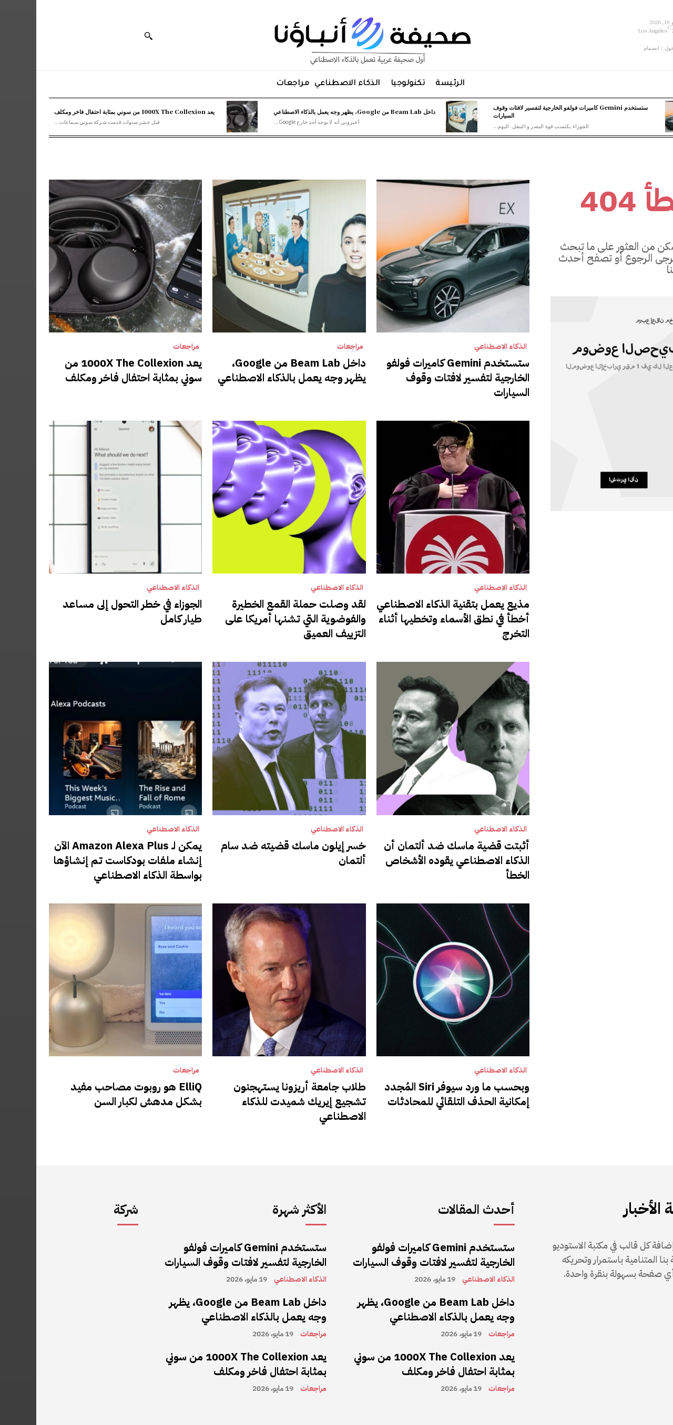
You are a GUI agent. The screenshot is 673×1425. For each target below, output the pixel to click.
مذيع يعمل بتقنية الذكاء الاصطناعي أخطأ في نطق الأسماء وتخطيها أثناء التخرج (416, 618)
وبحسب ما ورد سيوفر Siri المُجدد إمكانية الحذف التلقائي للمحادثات (420, 1094)
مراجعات (314, 346)
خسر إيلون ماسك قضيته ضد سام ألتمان (257, 853)
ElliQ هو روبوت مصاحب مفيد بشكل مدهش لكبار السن (100, 1094)
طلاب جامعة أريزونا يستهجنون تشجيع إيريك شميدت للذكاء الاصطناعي (263, 1101)
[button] (112, 35)
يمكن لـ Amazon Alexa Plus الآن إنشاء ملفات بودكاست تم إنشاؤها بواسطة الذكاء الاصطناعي (91, 860)
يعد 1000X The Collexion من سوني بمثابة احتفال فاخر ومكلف (98, 111)
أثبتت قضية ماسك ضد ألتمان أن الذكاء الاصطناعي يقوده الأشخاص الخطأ (420, 860)
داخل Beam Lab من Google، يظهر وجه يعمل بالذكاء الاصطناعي (318, 111)
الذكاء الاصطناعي (464, 346)
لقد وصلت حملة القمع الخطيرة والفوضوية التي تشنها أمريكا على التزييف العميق (259, 618)
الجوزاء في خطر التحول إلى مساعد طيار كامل (96, 611)
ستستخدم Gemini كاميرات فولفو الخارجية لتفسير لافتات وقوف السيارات (534, 111)
